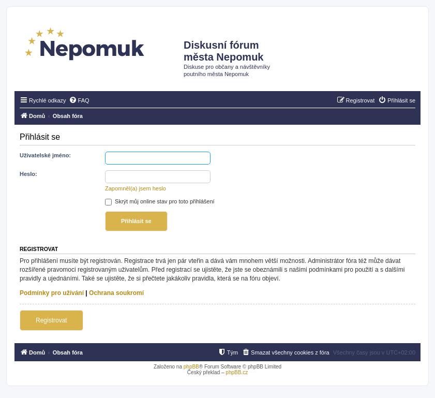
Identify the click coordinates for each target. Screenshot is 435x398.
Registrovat (51, 320)
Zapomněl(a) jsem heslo (135, 188)
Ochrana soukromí (116, 293)
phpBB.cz (237, 372)
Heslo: (28, 174)
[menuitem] (79, 100)
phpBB (191, 367)
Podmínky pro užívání (52, 293)
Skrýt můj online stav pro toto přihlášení (160, 201)
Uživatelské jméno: (45, 155)
